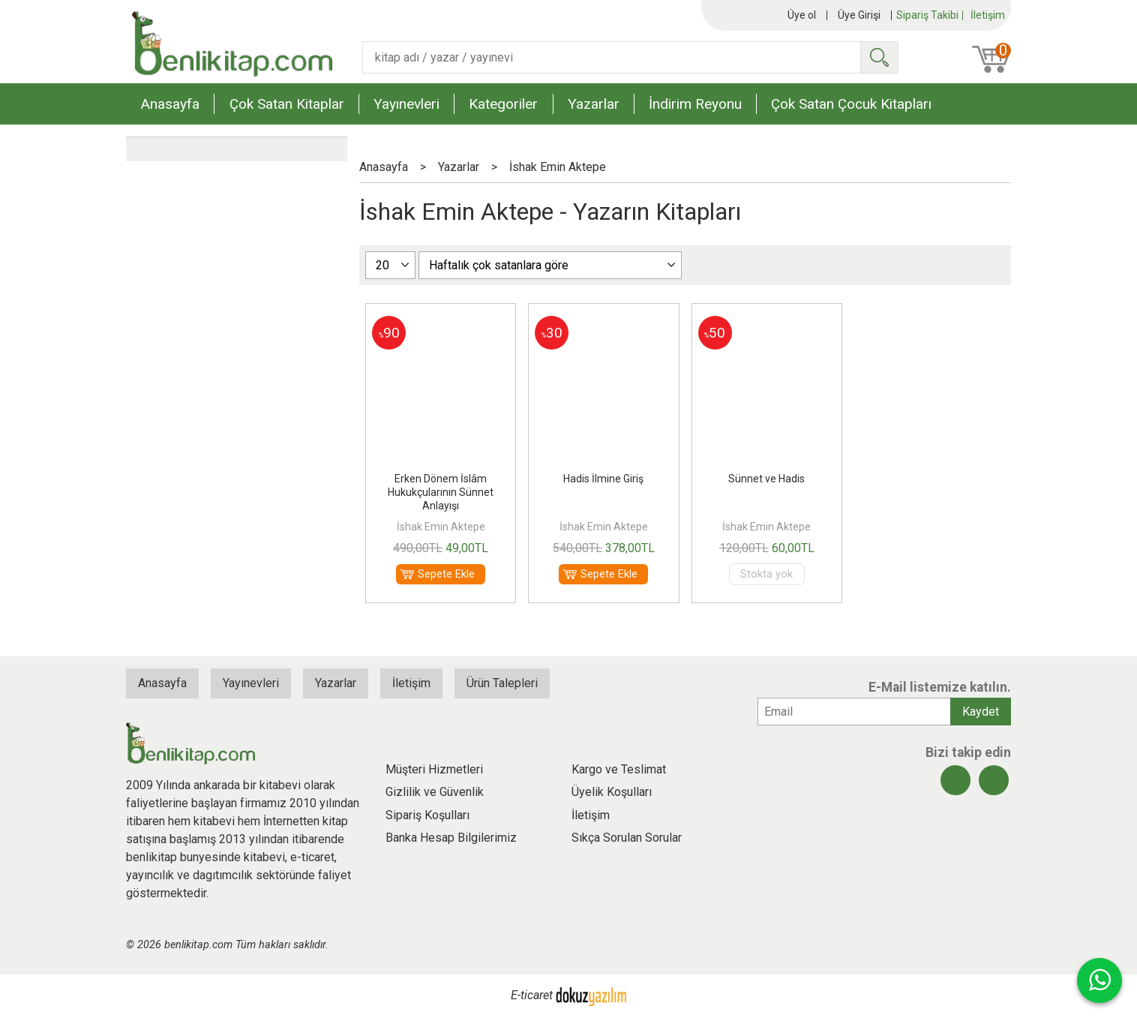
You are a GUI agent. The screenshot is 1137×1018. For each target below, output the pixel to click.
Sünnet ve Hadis (766, 479)
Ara (879, 57)
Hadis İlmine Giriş (603, 479)
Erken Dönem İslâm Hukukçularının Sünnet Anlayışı (441, 492)
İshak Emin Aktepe (441, 527)
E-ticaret (532, 996)
